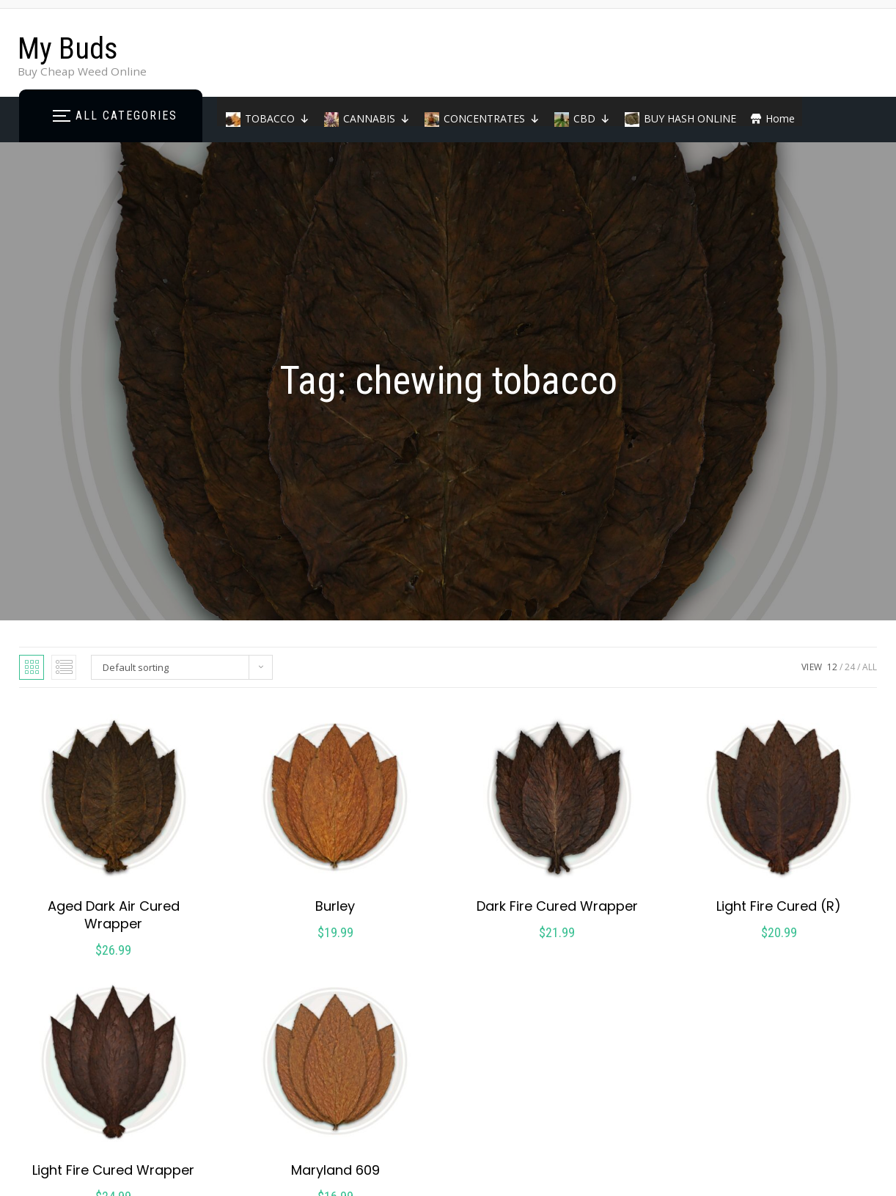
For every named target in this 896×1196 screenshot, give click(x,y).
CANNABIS (376, 118)
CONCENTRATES (492, 118)
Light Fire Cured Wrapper (113, 1170)
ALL (869, 667)
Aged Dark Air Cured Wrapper (114, 915)
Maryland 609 (335, 1170)
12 (832, 667)
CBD (591, 118)
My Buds (68, 49)
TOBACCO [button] (277, 118)
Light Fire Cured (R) (778, 906)
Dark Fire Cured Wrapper (557, 906)
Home (780, 118)
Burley (335, 906)
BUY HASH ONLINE (690, 118)
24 (850, 667)
